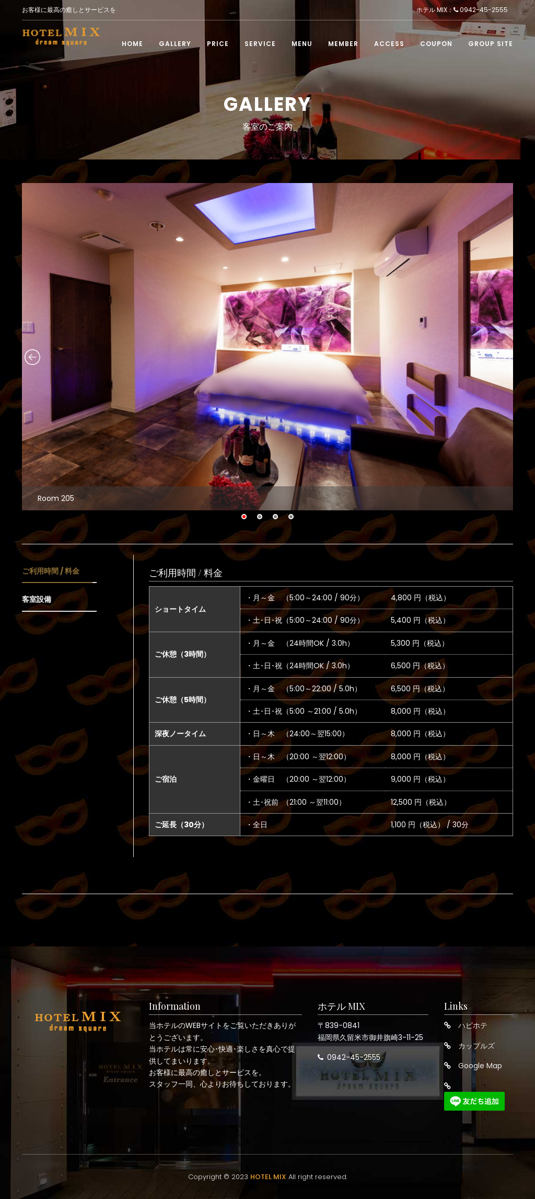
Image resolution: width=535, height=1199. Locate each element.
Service (260, 45)
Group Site (490, 45)
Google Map (480, 1065)
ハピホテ (472, 1025)
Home (132, 45)
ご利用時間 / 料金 (50, 571)
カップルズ (476, 1046)
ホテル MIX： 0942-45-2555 (462, 10)
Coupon (436, 45)
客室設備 (36, 599)
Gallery (175, 45)
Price (218, 45)
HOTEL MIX (268, 1177)
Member (343, 45)
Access (389, 45)
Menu (302, 45)
